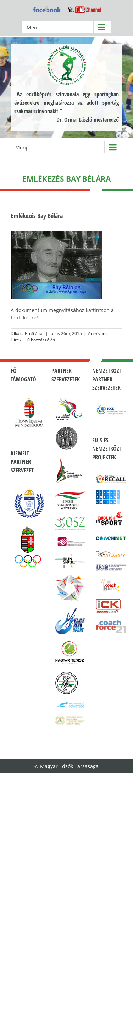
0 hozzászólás (41, 340)
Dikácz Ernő (22, 333)
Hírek (16, 340)
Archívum (97, 333)
